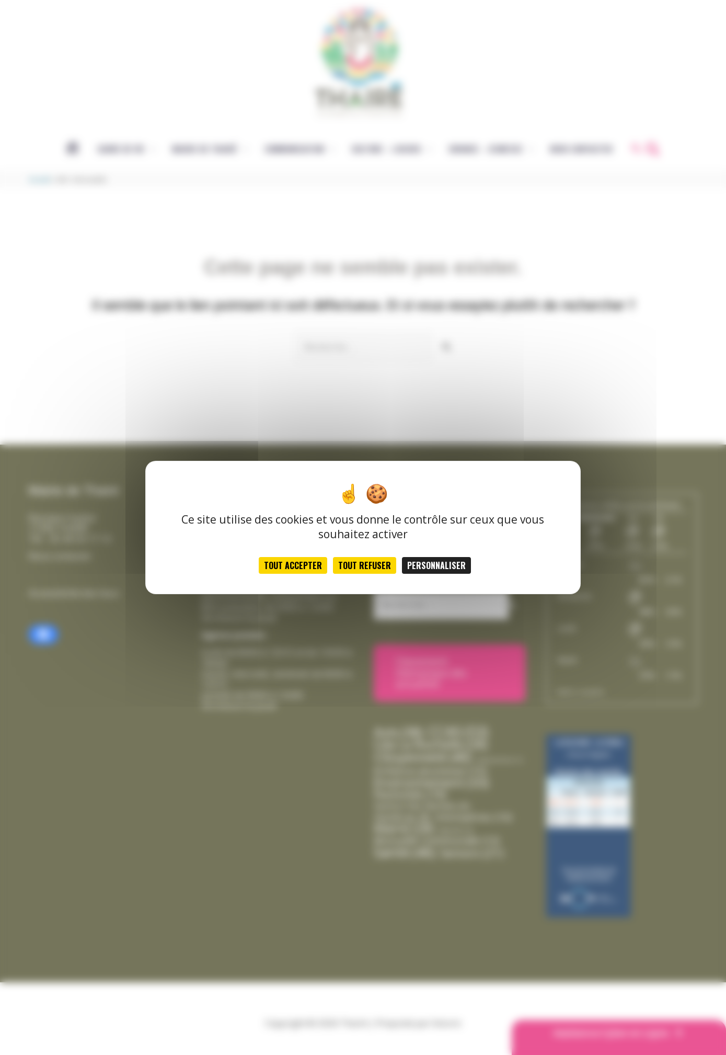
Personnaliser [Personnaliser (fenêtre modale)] (436, 565)
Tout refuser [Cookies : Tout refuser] (364, 565)
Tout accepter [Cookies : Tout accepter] (293, 565)
